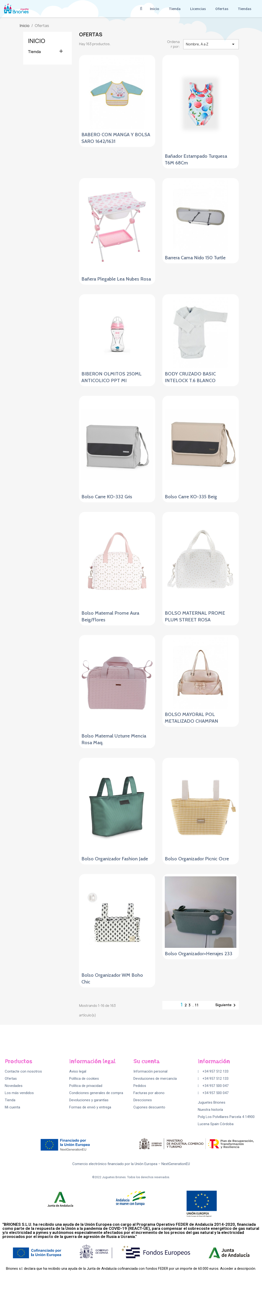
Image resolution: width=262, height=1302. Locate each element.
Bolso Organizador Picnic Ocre (197, 859)
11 (197, 1005)
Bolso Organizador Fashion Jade (114, 859)
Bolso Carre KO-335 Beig (191, 496)
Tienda (175, 8)
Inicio (154, 8)
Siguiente (226, 1005)
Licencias (198, 8)
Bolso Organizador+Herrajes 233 (198, 953)
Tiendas (244, 8)
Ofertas (221, 8)
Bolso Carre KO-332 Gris (106, 496)
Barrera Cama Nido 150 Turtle (195, 257)
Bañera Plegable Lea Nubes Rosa (116, 279)
